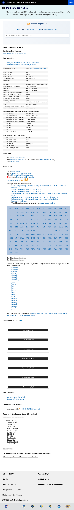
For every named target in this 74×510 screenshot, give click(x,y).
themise (14, 306)
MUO (17, 238)
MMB (11, 238)
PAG (10, 242)
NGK (44, 238)
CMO (16, 216)
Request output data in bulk (16, 397)
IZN (44, 227)
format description (45, 160)
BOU (55, 212)
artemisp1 (14, 267)
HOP (60, 223)
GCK (61, 219)
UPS (49, 249)
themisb (14, 300)
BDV (16, 212)
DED (49, 216)
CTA (38, 216)
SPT (38, 245)
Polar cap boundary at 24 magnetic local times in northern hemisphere (34, 197)
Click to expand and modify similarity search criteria (20, 457)
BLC (38, 212)
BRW (66, 212)
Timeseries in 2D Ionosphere (25, 177)
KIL (10, 231)
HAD (27, 223)
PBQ (16, 242)
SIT (10, 245)
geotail (13, 283)
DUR (16, 219)
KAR (61, 227)
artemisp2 (14, 269)
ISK (32, 227)
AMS (50, 208)
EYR (33, 219)
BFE (27, 212)
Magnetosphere (16, 171)
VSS (66, 249)
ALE (38, 208)
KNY (33, 231)
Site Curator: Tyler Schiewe (12, 495)
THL (10, 249)
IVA (38, 227)
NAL (22, 238)
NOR (49, 238)
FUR (55, 219)
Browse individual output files (17, 399)
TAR (66, 245)
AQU (66, 208)
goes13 (13, 290)
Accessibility (43, 474)
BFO (33, 212)
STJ (44, 245)
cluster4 (14, 279)
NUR (55, 238)
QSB (49, 242)
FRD (44, 219)
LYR (16, 234)
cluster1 (14, 273)
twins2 (13, 310)
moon (13, 294)
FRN (49, 219)
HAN (33, 223)
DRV (10, 219)
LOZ (66, 231)
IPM (16, 227)
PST (44, 242)
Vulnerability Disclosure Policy (50, 484)
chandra (14, 271)
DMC (61, 216)
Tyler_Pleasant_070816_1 (14, 47)
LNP (55, 231)
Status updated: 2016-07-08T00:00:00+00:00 (15, 53)
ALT (44, 208)
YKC (16, 253)
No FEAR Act (42, 479)
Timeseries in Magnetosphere (22, 173)
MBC (44, 234)
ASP (10, 212)
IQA (21, 227)
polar (13, 296)
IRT (27, 227)
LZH (22, 234)
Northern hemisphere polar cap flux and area (26, 189)
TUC (44, 249)
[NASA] (4, 2)
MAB (27, 234)
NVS (60, 238)
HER (44, 223)
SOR (33, 245)
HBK (38, 223)
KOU (38, 231)
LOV (60, 231)
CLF (10, 216)
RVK (60, 242)
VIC (60, 249)
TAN (60, 245)
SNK (22, 245)
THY (16, 249)
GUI (16, 223)
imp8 (13, 292)
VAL (55, 249)
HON (55, 223)
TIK (21, 249)
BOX (61, 212)
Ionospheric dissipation (19, 201)
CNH (27, 216)
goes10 (13, 285)
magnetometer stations (47, 203)
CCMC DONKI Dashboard (29, 409)
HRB (66, 223)
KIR (16, 231)
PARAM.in (15, 161)
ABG (22, 208)
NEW (38, 238)
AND (55, 208)
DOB (66, 216)
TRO (27, 249)
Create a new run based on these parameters (21, 64)
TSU (38, 249)
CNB (22, 216)
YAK (10, 253)
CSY (33, 216)
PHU (33, 242)
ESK (27, 219)
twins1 (13, 308)
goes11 (13, 286)
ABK (27, 208)
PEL (27, 242)
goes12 (13, 288)
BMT (44, 212)
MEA (61, 234)
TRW (33, 249)
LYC (10, 234)
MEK (66, 234)
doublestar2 (15, 281)
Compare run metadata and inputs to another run (23, 62)
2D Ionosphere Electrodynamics (22, 175)
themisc (14, 302)
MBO (50, 234)
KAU (66, 227)
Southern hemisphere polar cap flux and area (26, 191)
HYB (10, 227)
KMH (27, 231)
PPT (38, 242)
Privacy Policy (8, 484)
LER (49, 231)
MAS (33, 234)
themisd (14, 304)
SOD (27, 245)
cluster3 (14, 277)
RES (55, 242)
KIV (21, 231)
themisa (14, 298)
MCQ (55, 234)
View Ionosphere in (18, 180)
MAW (39, 234)
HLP (49, 223)
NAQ (27, 238)
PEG (21, 242)
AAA (11, 208)
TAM (55, 245)
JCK (49, 227)
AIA (32, 208)
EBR (22, 219)
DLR (55, 216)
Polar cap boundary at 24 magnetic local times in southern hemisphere (34, 199)
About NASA (8, 474)
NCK (33, 238)
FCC (38, 219)
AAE (16, 208)
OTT (66, 238)
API (60, 208)
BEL (21, 212)
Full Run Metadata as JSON (38, 68)
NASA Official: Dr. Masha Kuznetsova (15, 500)
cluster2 (14, 275)
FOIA (5, 479)
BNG (49, 212)
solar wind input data (18, 158)
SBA (66, 242)
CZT (44, 216)
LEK (44, 231)
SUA (49, 245)
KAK (55, 227)
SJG (16, 245)
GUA (11, 223)
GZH (22, 223)
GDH (66, 219)
